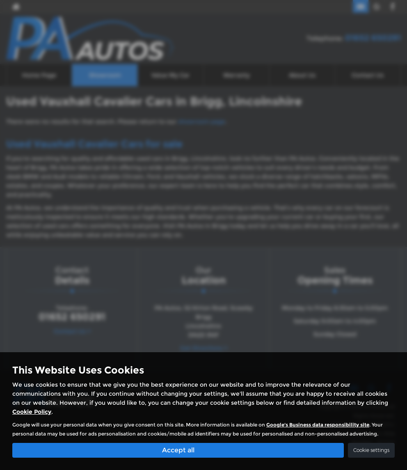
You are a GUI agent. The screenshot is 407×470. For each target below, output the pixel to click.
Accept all (178, 450)
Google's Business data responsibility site (317, 425)
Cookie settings (371, 450)
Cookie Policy (31, 411)
